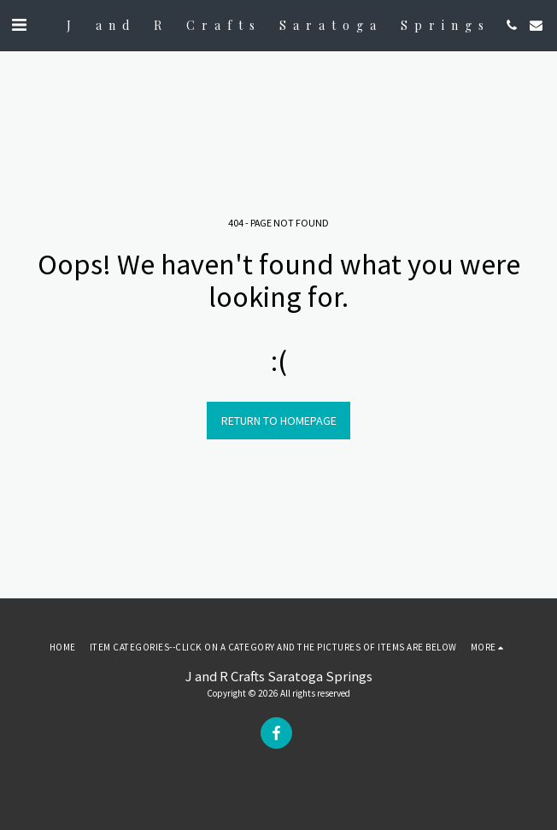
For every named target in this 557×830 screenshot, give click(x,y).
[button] (18, 24)
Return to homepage (279, 420)
